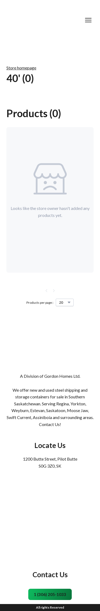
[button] (50, 594)
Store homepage (21, 67)
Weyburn (20, 410)
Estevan (37, 410)
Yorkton (77, 403)
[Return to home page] (44, 20)
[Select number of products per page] (65, 302)
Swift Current (19, 417)
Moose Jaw (77, 410)
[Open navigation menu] (88, 20)
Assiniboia (42, 417)
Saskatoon (55, 410)
